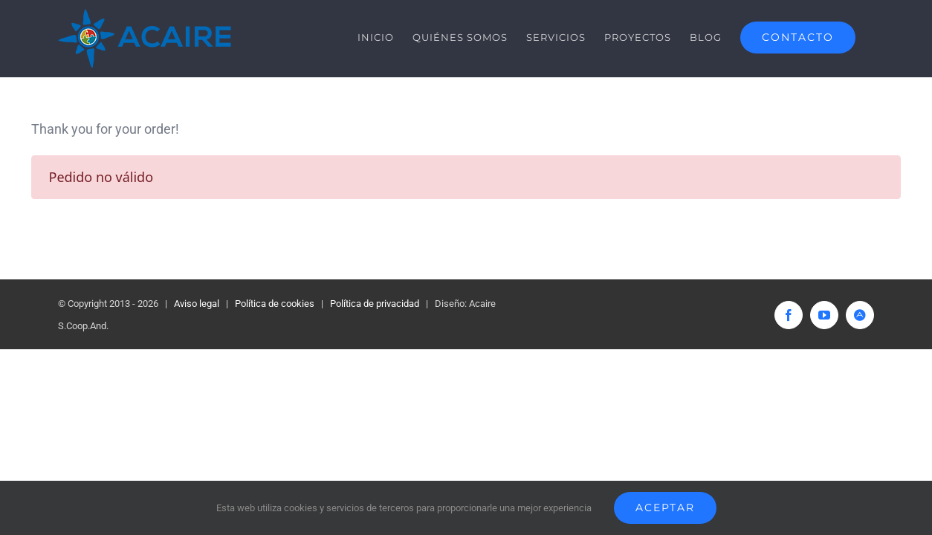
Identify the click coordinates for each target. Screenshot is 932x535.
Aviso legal (196, 303)
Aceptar (665, 507)
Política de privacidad (374, 303)
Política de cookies (274, 303)
